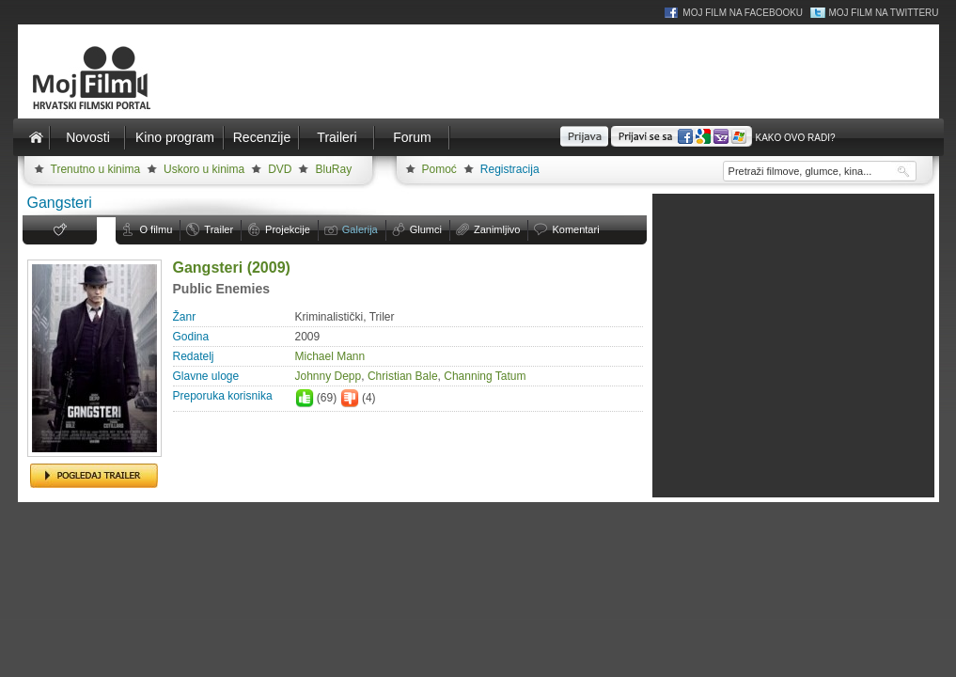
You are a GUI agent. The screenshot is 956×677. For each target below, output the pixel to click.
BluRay (333, 169)
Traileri (336, 137)
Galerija (360, 229)
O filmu (156, 229)
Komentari (575, 229)
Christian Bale (403, 376)
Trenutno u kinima (96, 169)
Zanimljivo (497, 229)
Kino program (174, 137)
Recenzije (261, 137)
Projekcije (287, 229)
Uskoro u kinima (204, 169)
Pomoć (439, 169)
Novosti (88, 137)
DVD (279, 169)
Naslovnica (37, 137)
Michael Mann (330, 356)
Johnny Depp (328, 376)
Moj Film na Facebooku (742, 13)
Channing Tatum (484, 376)
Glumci (426, 229)
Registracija (510, 169)
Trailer (218, 229)
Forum (412, 137)
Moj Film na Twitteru (883, 13)
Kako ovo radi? (795, 138)
